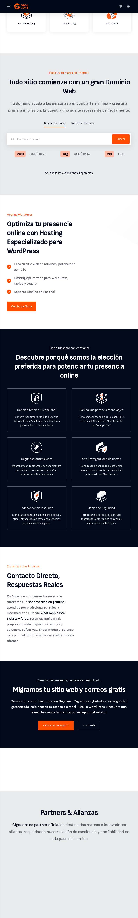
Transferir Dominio (82, 123)
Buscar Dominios (54, 123)
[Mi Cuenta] (128, 6)
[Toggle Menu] (9, 6)
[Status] (121, 6)
